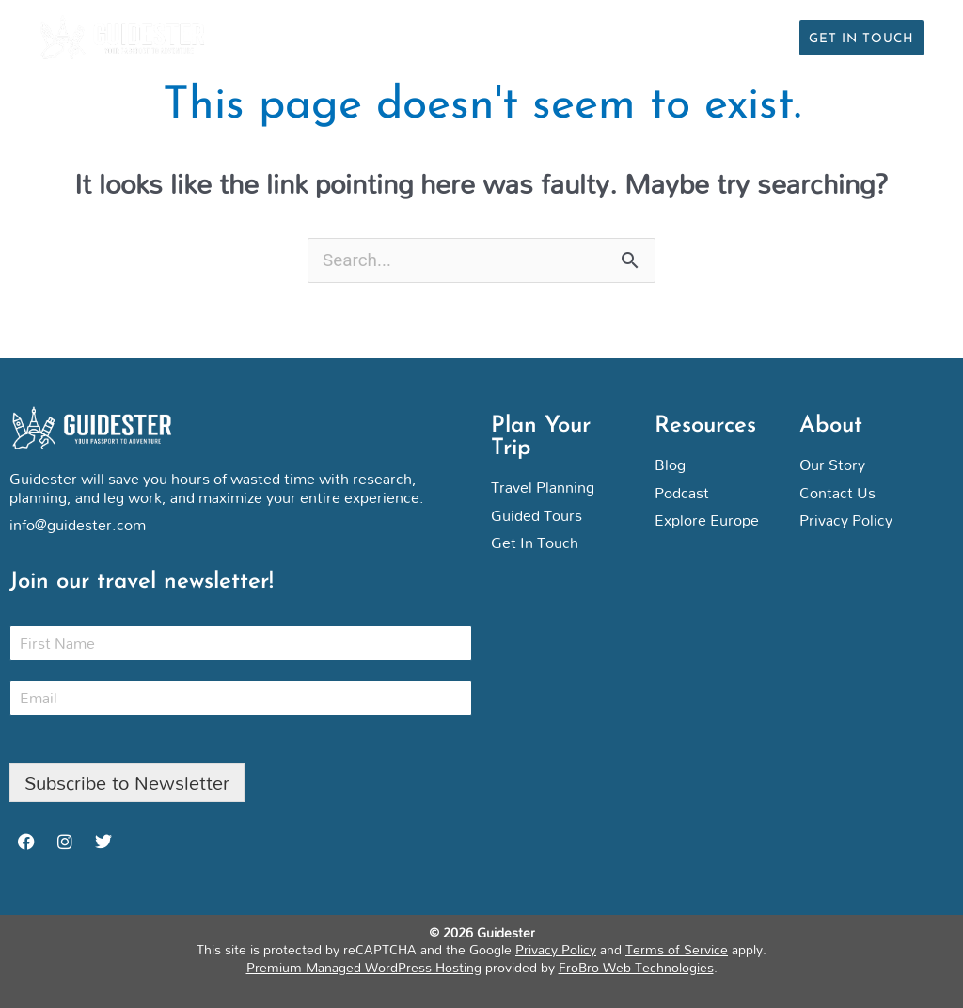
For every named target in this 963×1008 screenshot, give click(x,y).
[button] (773, 38)
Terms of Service (676, 950)
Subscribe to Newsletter (126, 782)
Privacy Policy (555, 950)
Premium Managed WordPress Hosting (364, 967)
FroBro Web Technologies (636, 967)
